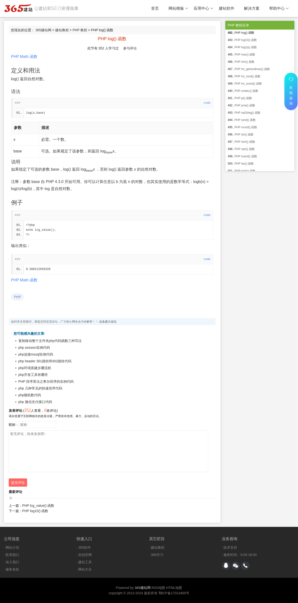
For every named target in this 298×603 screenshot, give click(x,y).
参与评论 (130, 48)
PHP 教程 (80, 30)
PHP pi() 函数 (243, 98)
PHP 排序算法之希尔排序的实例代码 (46, 381)
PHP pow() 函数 (245, 105)
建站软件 (226, 8)
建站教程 (62, 30)
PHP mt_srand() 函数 (248, 83)
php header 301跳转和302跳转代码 (44, 361)
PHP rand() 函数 (245, 120)
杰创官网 (85, 555)
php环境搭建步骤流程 (34, 368)
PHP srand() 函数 (246, 156)
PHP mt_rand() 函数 (247, 76)
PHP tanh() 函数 (245, 171)
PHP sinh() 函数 (245, 141)
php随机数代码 (29, 395)
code (207, 103)
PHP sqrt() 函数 (245, 149)
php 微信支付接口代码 (35, 402)
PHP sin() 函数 (244, 134)
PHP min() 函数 (244, 61)
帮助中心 (279, 8)
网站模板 (178, 8)
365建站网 (43, 30)
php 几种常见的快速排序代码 (40, 388)
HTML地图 (174, 588)
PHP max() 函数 (245, 54)
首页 (155, 8)
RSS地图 (158, 588)
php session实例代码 (34, 347)
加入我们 (12, 562)
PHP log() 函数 (244, 32)
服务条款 (12, 569)
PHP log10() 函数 (35, 511)
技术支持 (230, 547)
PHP (17, 297)
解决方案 (252, 8)
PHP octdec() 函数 (246, 91)
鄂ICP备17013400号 (174, 593)
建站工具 (85, 562)
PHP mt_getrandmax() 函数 (252, 69)
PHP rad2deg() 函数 (247, 112)
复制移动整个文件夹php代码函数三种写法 (50, 341)
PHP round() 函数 (246, 127)
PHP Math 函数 (24, 57)
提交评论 (18, 482)
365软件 (84, 547)
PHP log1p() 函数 (246, 47)
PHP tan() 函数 (244, 163)
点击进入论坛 (107, 321)
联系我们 (12, 555)
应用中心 (203, 8)
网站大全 (85, 569)
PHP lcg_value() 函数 (38, 506)
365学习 (157, 555)
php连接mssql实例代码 (35, 354)
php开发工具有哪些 (33, 375)
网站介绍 (12, 547)
